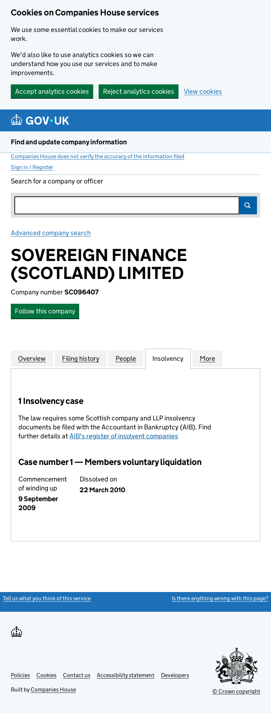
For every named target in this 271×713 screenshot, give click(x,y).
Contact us (76, 675)
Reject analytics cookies (138, 91)
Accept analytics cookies (52, 91)
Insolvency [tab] (168, 358)
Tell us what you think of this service (47, 598)
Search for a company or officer (57, 181)
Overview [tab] (32, 358)
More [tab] (207, 358)
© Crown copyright (236, 691)
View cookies (203, 91)
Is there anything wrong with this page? (220, 598)
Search (248, 205)
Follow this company (45, 311)
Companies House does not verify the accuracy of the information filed (97, 156)
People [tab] (126, 358)
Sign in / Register (32, 167)
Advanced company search (51, 233)
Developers (175, 675)
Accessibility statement (125, 675)
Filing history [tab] (80, 358)
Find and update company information (69, 142)
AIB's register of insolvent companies (123, 436)
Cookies (46, 675)
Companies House (53, 689)
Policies (20, 675)
